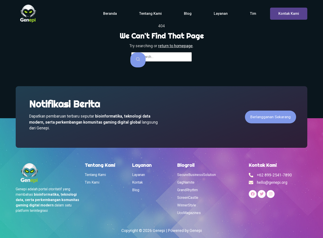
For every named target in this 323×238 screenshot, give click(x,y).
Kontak (137, 182)
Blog (188, 13)
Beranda (110, 13)
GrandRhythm (187, 190)
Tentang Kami (150, 13)
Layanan (221, 13)
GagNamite (185, 182)
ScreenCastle (187, 197)
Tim (253, 13)
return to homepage (175, 46)
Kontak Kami (288, 13)
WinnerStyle (186, 205)
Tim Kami (92, 182)
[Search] (138, 59)
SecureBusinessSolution (196, 175)
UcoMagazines (189, 213)
